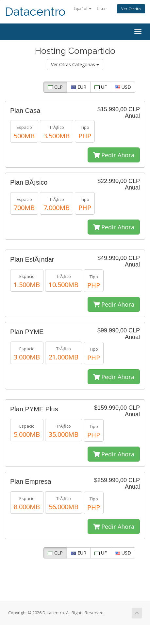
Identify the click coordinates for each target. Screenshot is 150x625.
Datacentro (35, 12)
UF (100, 87)
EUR (78, 87)
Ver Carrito (131, 8)
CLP (55, 87)
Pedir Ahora (113, 155)
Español (83, 8)
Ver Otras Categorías (75, 64)
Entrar (101, 8)
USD (123, 87)
